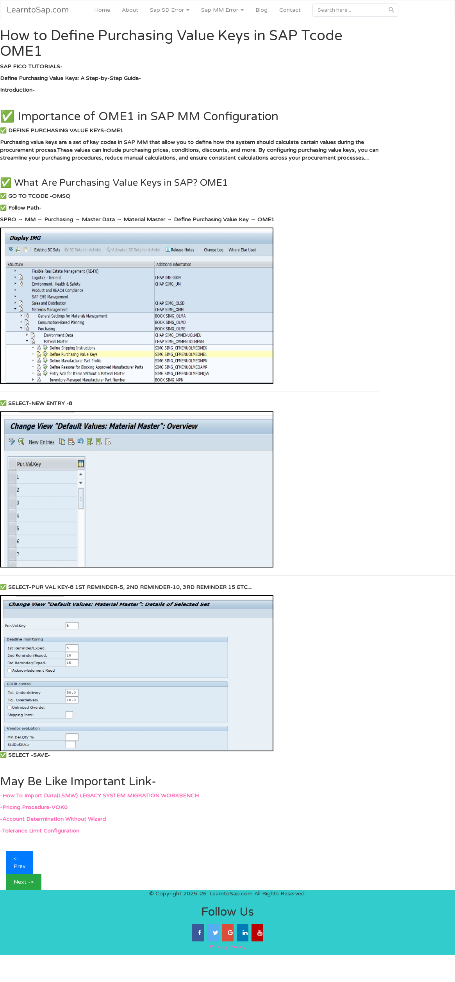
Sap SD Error (169, 10)
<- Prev (19, 862)
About (130, 10)
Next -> (24, 882)
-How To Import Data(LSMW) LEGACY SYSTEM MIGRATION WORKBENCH (99, 795)
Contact (290, 10)
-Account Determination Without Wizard (53, 819)
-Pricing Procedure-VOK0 (34, 807)
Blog (261, 10)
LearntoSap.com (38, 10)
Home (102, 10)
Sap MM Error (222, 10)
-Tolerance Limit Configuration (39, 830)
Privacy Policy (227, 946)
